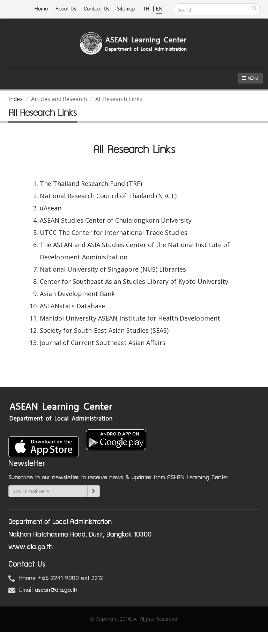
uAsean (50, 208)
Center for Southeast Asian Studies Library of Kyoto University (134, 281)
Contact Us (96, 9)
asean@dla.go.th (56, 590)
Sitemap (126, 9)
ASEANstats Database (72, 306)
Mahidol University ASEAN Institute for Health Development (130, 318)
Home (41, 9)
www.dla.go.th (30, 547)
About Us (65, 9)
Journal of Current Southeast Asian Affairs (102, 342)
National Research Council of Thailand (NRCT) (108, 196)
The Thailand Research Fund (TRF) (91, 183)
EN (159, 9)
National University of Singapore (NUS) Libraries (113, 269)
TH (147, 9)
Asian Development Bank (77, 293)
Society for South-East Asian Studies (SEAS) (104, 330)
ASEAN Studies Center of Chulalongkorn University (116, 220)
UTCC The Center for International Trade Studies (113, 232)
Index (15, 99)
